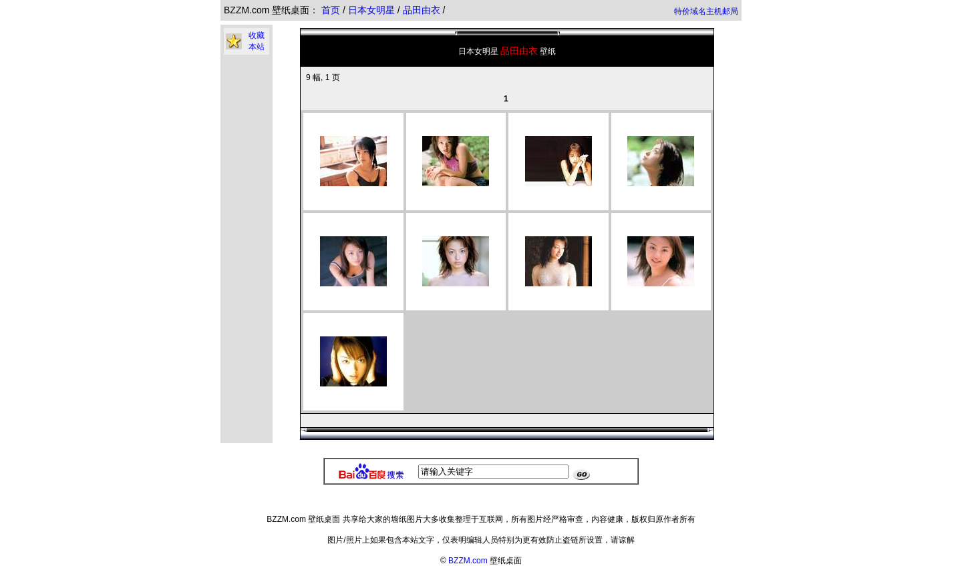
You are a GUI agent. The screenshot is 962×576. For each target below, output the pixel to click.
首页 (330, 10)
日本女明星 (372, 10)
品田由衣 (423, 10)
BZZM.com (468, 560)
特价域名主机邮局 (706, 11)
